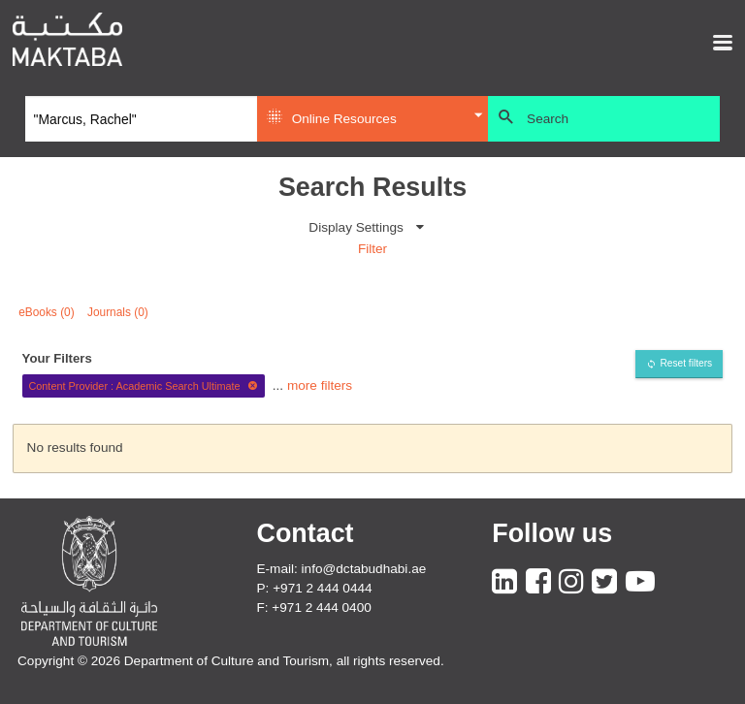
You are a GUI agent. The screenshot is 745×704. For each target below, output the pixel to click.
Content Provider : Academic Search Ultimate (143, 386)
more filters (319, 385)
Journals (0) (117, 312)
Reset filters (686, 363)
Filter (372, 248)
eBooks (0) (46, 312)
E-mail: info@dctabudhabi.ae (342, 568)
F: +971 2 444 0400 (314, 607)
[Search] (141, 119)
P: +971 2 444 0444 (314, 588)
